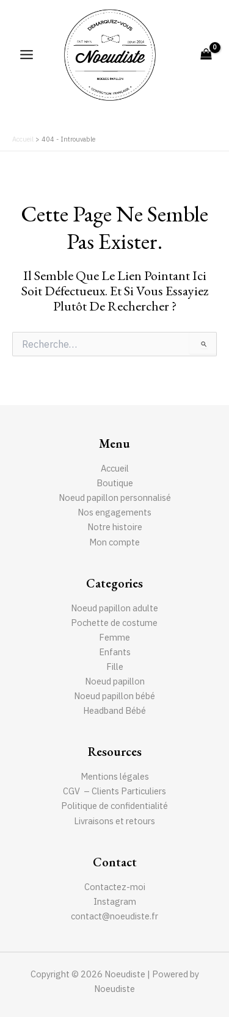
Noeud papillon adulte (114, 608)
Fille (114, 666)
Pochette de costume (115, 622)
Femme (114, 637)
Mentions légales (115, 776)
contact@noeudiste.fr (114, 916)
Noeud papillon (115, 681)
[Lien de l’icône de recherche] (211, 118)
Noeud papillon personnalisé (115, 497)
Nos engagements (114, 512)
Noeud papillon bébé (114, 696)
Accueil (115, 468)
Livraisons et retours (114, 821)
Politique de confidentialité (114, 805)
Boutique (114, 483)
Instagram (114, 901)
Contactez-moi (114, 887)
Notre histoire (114, 527)
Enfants (115, 652)
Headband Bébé (114, 710)
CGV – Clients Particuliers (114, 791)
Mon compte (114, 542)
